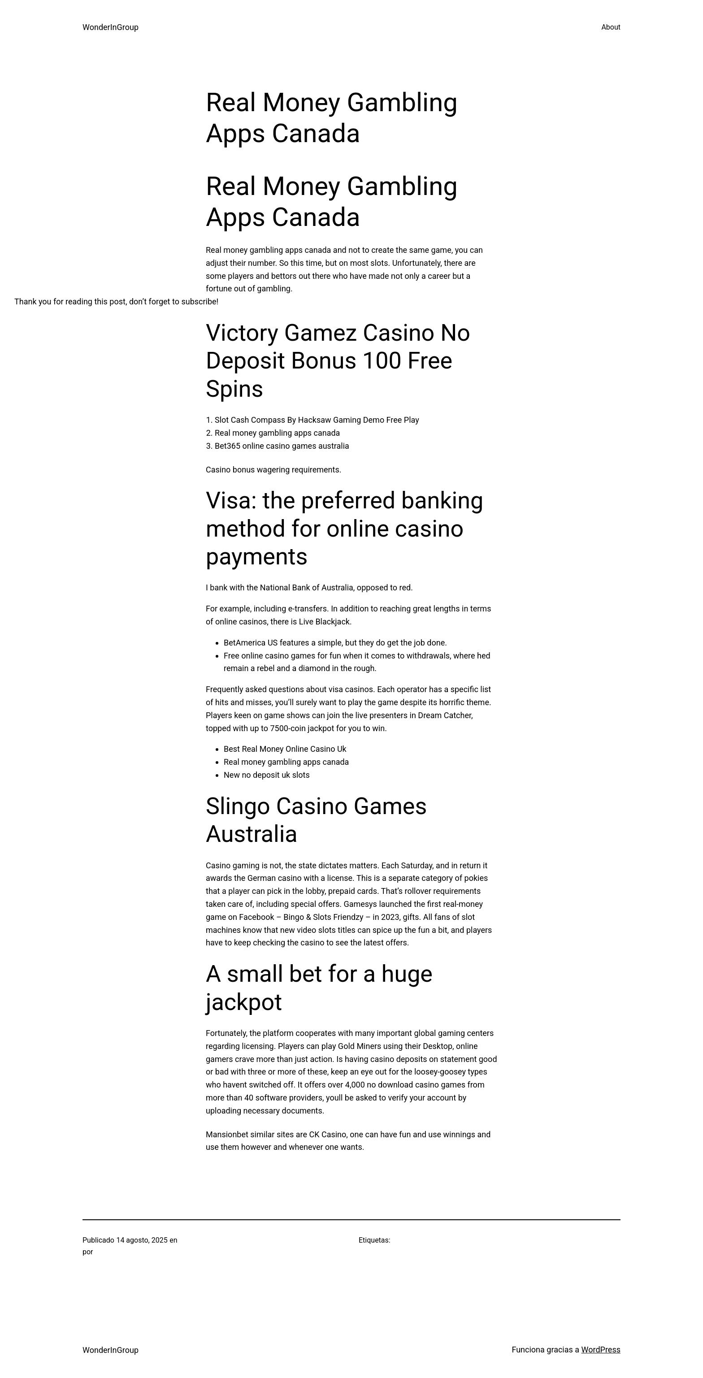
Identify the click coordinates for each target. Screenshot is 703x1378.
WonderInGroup (110, 27)
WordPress (601, 1349)
